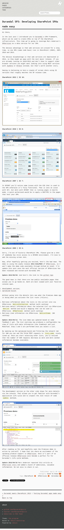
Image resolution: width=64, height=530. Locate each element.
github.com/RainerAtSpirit (15, 511)
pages (4, 6)
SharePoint (30, 477)
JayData (10, 66)
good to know (54, 475)
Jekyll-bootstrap (17, 522)
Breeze (19, 66)
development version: (11, 289)
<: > (60, 3)
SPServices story (9, 466)
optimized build (25, 332)
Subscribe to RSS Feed (13, 515)
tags (4, 10)
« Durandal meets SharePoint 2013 (16, 495)
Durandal (38, 37)
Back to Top (7, 499)
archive (5, 3)
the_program (13, 520)
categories (6, 8)
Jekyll (15, 524)
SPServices (6, 44)
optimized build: (9, 291)
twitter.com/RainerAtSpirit (15, 513)
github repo (48, 275)
